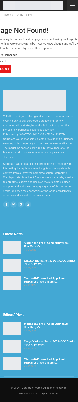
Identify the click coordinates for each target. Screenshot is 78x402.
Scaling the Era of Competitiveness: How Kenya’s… (46, 244)
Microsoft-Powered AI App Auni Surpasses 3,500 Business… (44, 279)
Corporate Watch (49, 393)
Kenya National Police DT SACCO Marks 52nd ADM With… (49, 262)
